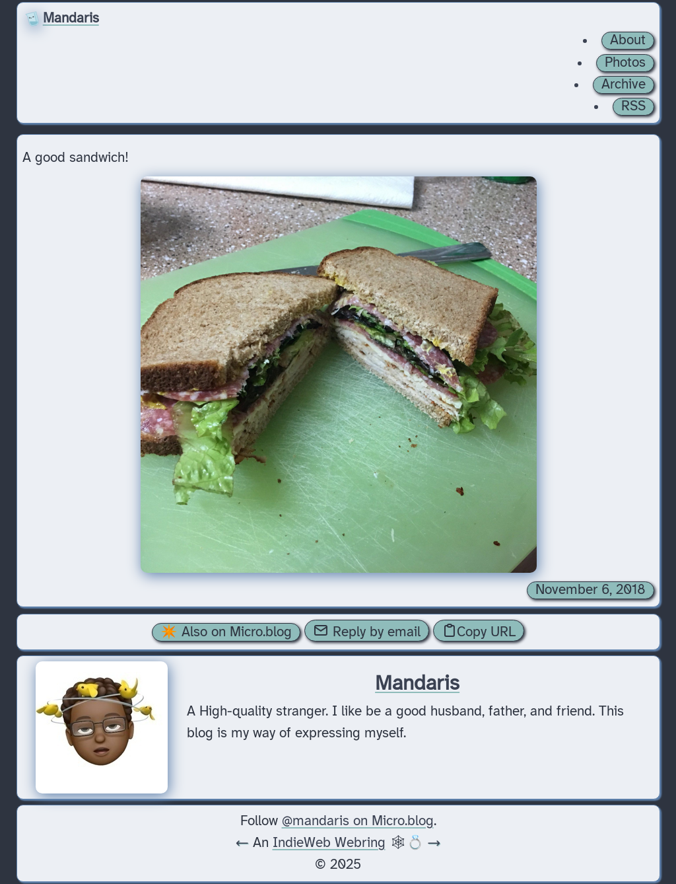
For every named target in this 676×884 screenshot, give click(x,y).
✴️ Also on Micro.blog (226, 632)
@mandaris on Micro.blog (358, 821)
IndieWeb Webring (329, 843)
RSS (633, 106)
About (628, 40)
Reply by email (367, 631)
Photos (625, 62)
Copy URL (479, 631)
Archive (623, 84)
